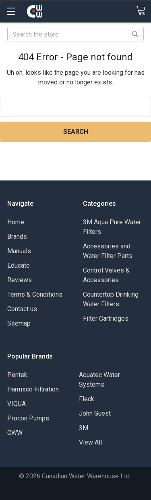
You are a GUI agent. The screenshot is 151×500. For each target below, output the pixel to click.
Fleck (86, 399)
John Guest (95, 413)
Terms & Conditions (34, 294)
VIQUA (16, 404)
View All (90, 442)
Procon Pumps (28, 418)
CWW (15, 432)
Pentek (17, 375)
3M (83, 428)
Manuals (19, 251)
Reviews (19, 280)
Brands (17, 236)
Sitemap (19, 323)
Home (15, 222)
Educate (18, 265)
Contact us (22, 309)
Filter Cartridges (105, 318)
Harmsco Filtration (33, 389)
